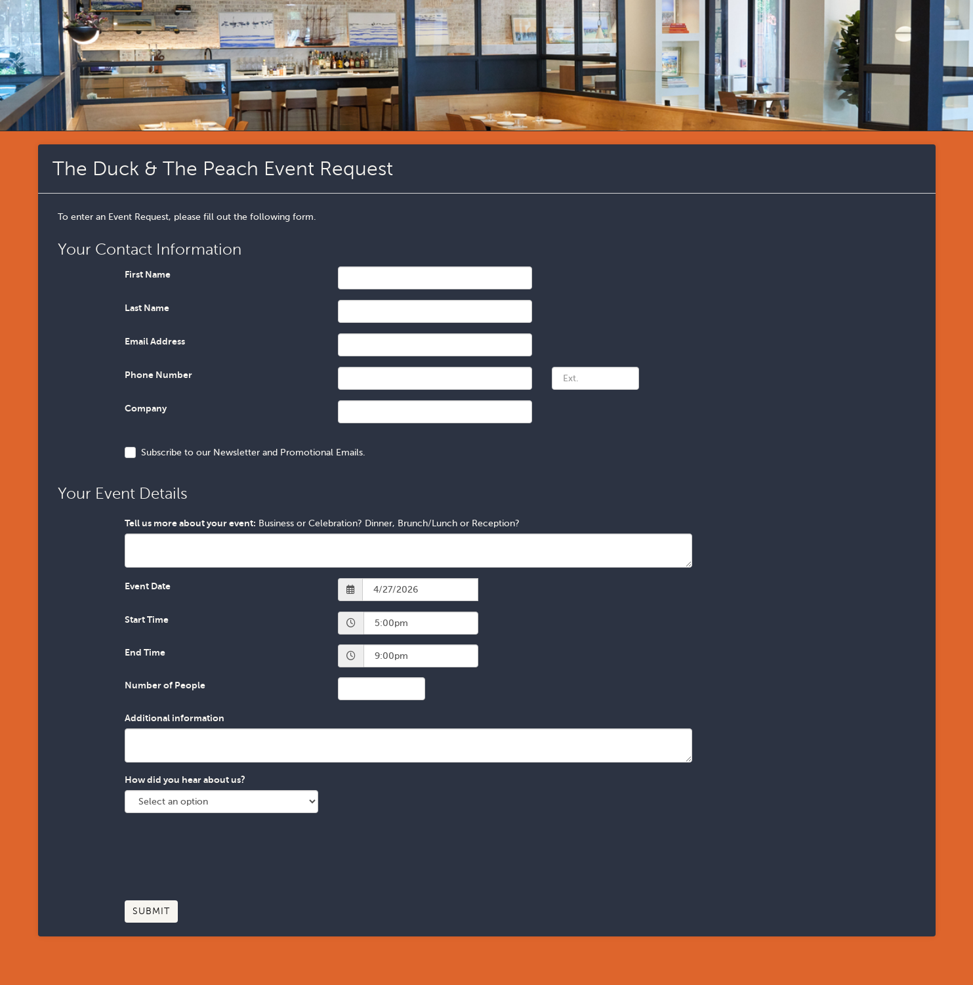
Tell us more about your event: (190, 523)
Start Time (147, 619)
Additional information (174, 718)
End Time (145, 652)
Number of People (165, 685)
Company (146, 408)
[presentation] (224, 861)
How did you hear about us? (185, 779)
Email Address (155, 341)
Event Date (148, 586)
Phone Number (158, 374)
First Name (148, 274)
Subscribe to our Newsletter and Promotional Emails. (253, 452)
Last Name (147, 308)
